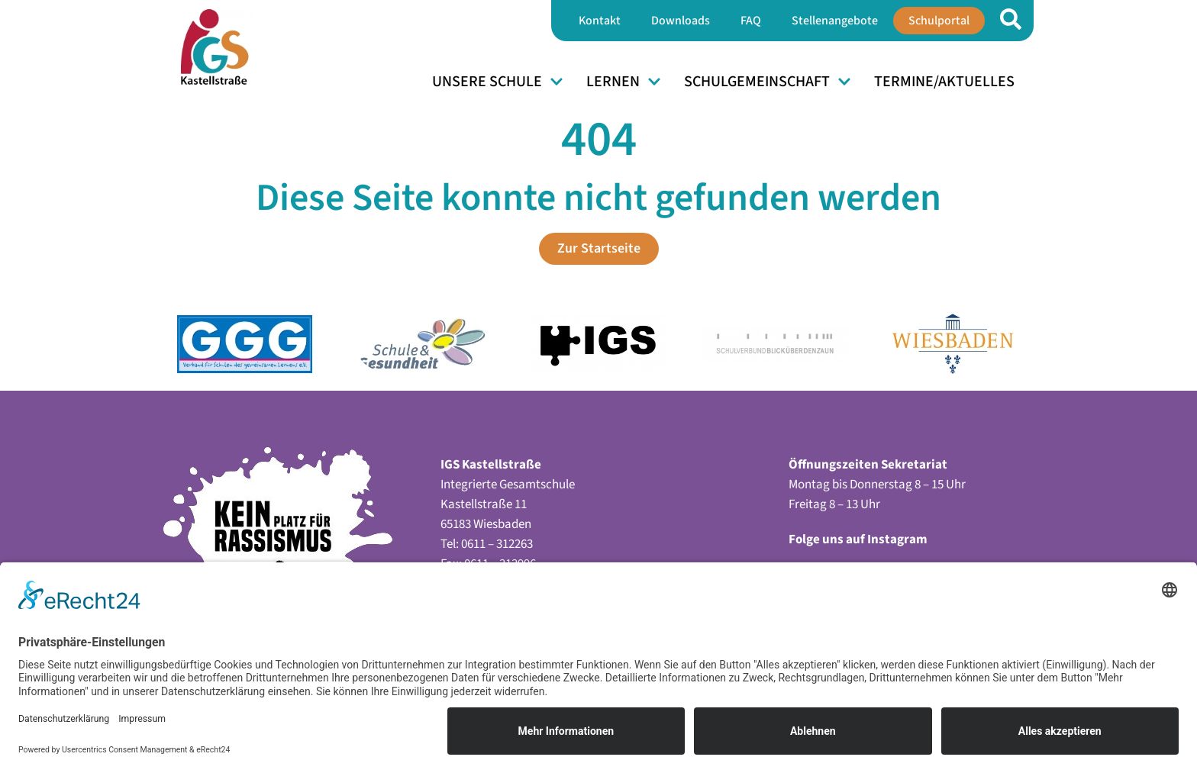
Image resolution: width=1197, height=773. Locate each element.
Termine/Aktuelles (944, 81)
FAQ (750, 20)
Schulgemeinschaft (767, 81)
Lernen (623, 81)
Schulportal (939, 20)
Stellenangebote (835, 20)
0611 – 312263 (497, 544)
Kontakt (600, 20)
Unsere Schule (497, 81)
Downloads (680, 20)
